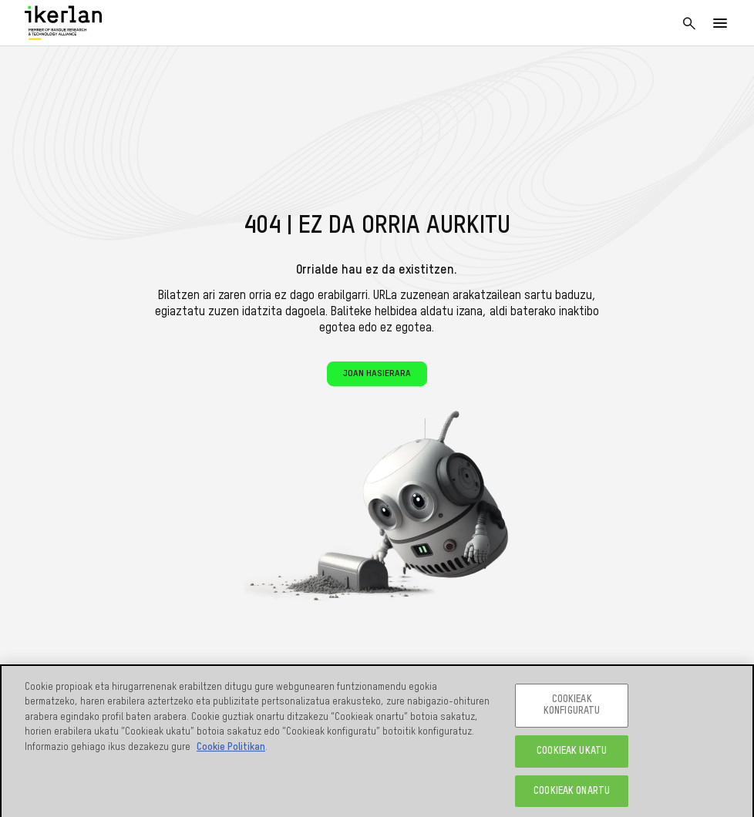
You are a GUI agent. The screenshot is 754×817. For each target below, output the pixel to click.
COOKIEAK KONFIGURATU (572, 709)
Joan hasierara (377, 373)
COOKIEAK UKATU (572, 754)
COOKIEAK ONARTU (572, 794)
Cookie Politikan (231, 750)
